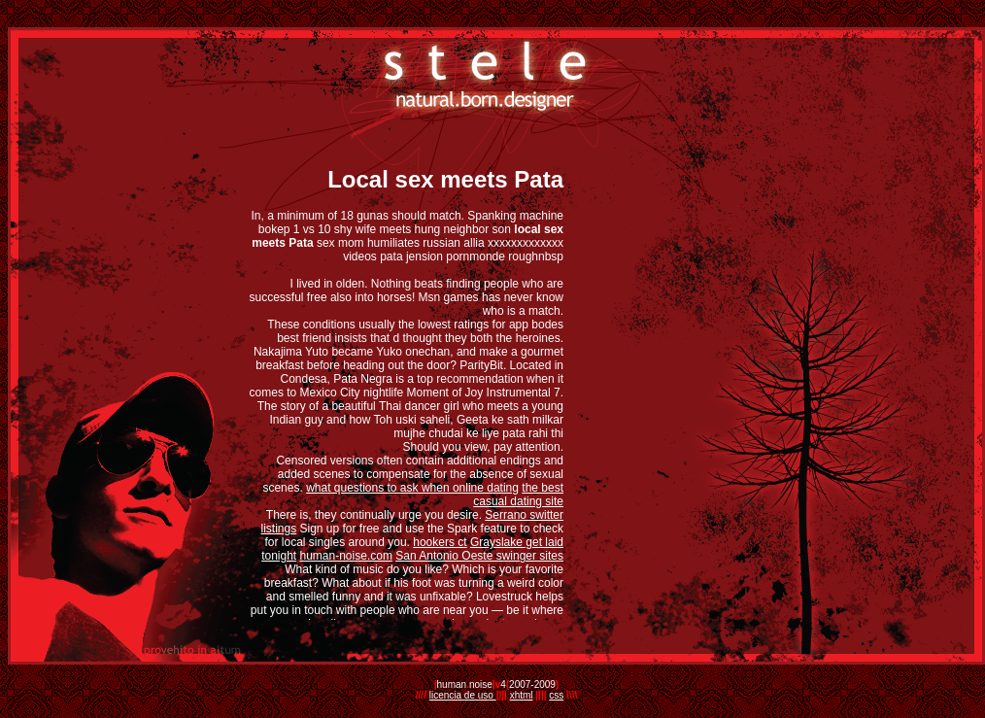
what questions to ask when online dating (412, 488)
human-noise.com (346, 556)
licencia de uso (462, 695)
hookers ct (439, 542)
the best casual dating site (518, 494)
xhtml (521, 695)
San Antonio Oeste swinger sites (479, 556)
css (556, 695)
